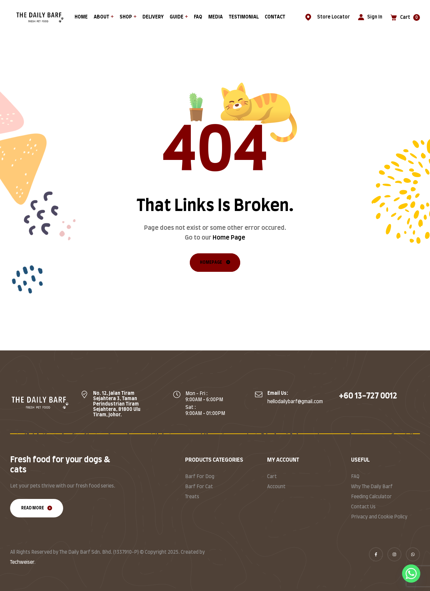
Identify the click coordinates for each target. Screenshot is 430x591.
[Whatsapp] (411, 573)
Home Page (229, 238)
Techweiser (22, 562)
